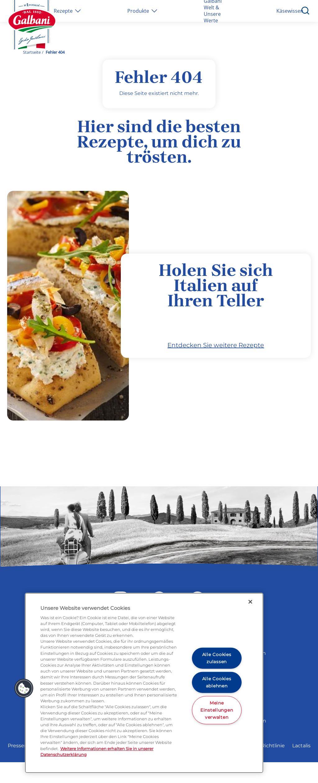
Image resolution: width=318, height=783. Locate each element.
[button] (24, 688)
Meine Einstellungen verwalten (216, 710)
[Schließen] (250, 602)
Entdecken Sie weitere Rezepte (215, 366)
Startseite (32, 52)
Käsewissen (289, 10)
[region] (144, 683)
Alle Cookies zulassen (216, 658)
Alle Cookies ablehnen (216, 682)
